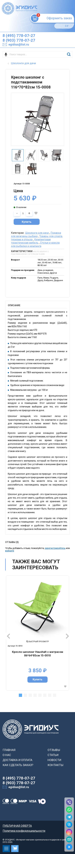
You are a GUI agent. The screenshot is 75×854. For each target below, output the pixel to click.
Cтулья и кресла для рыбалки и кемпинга (35, 244)
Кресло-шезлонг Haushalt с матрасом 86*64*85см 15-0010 (37, 653)
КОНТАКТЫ (55, 765)
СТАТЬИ (53, 755)
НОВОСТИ (54, 760)
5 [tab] (40, 695)
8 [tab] (54, 695)
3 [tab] (30, 695)
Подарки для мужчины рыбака (36, 234)
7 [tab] (49, 695)
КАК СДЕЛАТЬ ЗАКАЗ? (18, 765)
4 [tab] (35, 695)
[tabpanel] (37, 633)
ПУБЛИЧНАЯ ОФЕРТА (17, 825)
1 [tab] (20, 695)
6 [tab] (44, 695)
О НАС (7, 755)
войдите (9, 550)
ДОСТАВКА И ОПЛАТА (17, 760)
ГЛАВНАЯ (9, 750)
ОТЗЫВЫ (54, 750)
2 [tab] (25, 695)
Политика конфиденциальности (24, 830)
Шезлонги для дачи (37, 232)
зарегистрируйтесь (55, 548)
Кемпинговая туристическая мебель (31, 241)
